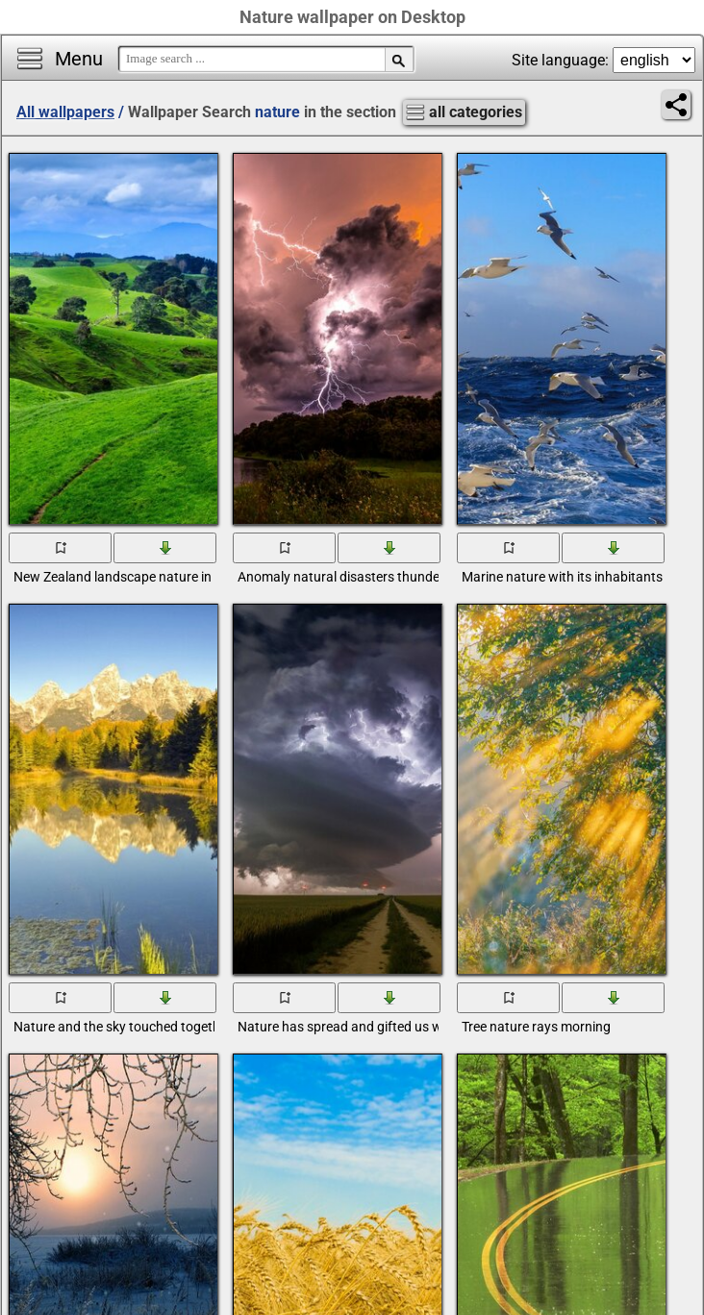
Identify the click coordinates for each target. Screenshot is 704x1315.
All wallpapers (65, 112)
